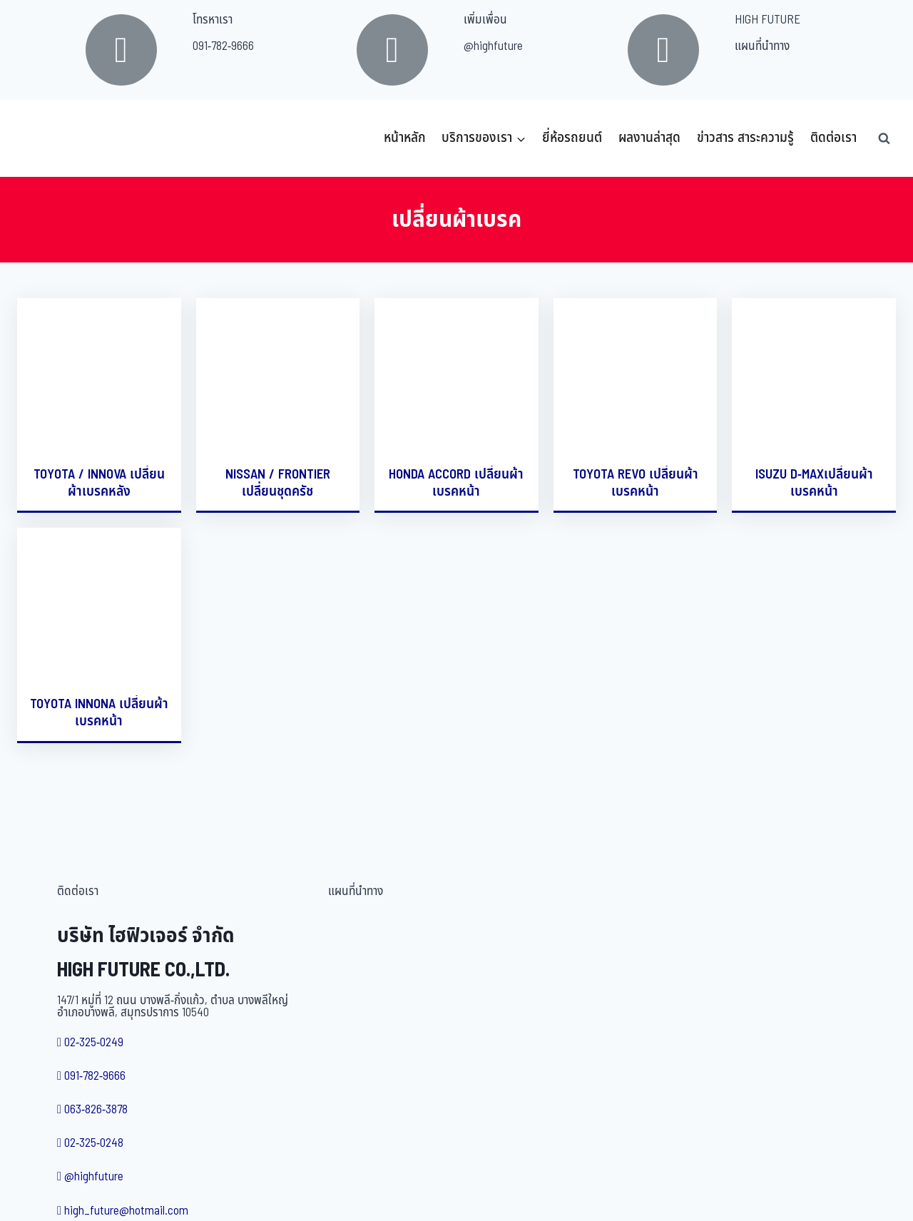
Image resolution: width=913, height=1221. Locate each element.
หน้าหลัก (405, 138)
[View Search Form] (884, 138)
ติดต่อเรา (833, 138)
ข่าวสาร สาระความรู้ (745, 138)
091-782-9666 (223, 46)
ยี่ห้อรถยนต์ (572, 138)
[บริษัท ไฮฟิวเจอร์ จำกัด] (48, 138)
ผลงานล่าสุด (649, 138)
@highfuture (493, 46)
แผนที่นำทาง (762, 46)
